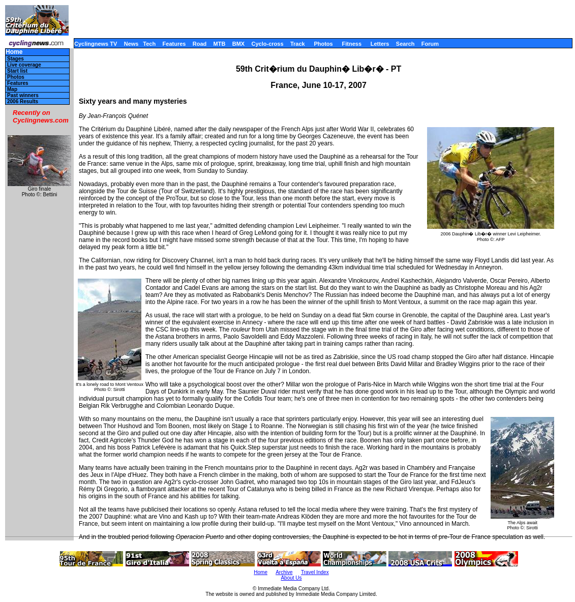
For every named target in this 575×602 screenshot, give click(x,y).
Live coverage (24, 65)
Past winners (23, 95)
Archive (284, 572)
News (131, 44)
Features (174, 44)
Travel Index (315, 572)
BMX (238, 44)
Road (200, 44)
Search (405, 44)
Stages (15, 59)
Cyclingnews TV (95, 44)
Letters (380, 44)
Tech (149, 44)
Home (14, 52)
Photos (323, 44)
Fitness (351, 44)
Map (12, 89)
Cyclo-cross (268, 44)
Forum (430, 44)
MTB (220, 44)
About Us (291, 578)
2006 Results (22, 101)
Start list (17, 71)
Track (297, 44)
